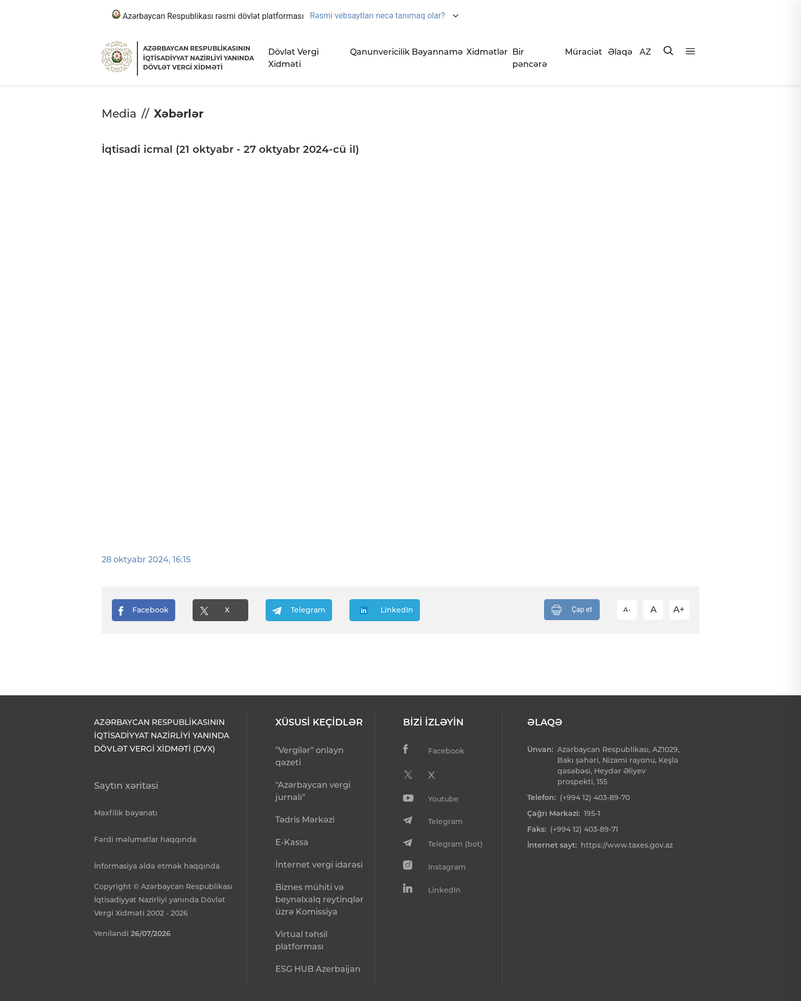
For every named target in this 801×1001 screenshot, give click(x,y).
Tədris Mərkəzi (305, 820)
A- (627, 609)
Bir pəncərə (529, 58)
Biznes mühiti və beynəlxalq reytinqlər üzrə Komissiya (319, 899)
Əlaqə (619, 52)
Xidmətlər (485, 52)
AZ (645, 52)
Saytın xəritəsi (126, 785)
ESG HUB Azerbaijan (318, 969)
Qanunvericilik (377, 52)
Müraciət (582, 52)
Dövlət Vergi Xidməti (293, 58)
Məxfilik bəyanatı (125, 812)
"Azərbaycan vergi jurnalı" (312, 791)
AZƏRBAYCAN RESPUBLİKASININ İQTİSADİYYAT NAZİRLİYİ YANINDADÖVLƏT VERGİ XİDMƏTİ (198, 57)
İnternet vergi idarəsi (319, 865)
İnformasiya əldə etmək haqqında (157, 866)
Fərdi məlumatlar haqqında (145, 839)
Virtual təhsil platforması (301, 940)
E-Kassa (292, 842)
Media (119, 114)
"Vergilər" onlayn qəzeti (309, 756)
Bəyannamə (435, 52)
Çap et (572, 610)
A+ (679, 609)
